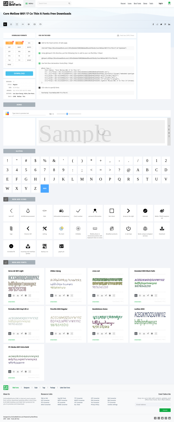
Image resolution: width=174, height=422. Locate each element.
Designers (27, 387)
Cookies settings (112, 404)
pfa (19, 51)
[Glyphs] (23, 24)
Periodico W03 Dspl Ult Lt (18, 309)
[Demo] (17, 24)
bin (29, 51)
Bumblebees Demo (100, 309)
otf (9, 51)
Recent (123, 3)
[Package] (29, 24)
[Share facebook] (153, 24)
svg (29, 43)
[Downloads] (17, 295)
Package (52, 387)
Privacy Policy (95, 404)
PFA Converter (95, 400)
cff (29, 56)
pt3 (9, 56)
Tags (44, 387)
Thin (24, 96)
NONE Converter (62, 404)
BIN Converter (112, 400)
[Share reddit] (157, 24)
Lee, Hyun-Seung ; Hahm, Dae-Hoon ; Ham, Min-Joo (28, 93)
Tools (151, 3)
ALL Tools (77, 404)
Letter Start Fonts (65, 387)
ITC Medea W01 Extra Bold (18, 347)
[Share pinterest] (165, 24)
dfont (29, 60)
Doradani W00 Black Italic (144, 271)
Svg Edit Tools (62, 398)
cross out (96, 271)
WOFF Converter (62, 400)
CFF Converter (78, 402)
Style (36, 387)
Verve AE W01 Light (16, 271)
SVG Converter (112, 398)
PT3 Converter (45, 402)
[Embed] (25, 295)
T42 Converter (95, 402)
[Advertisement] (154, 66)
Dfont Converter (46, 404)
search (69, 3)
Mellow (19, 96)
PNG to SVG (44, 398)
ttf (9, 43)
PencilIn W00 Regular (58, 309)
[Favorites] (11, 24)
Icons (130, 3)
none (9, 64)
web (19, 43)
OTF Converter (95, 398)
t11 (19, 60)
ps (19, 56)
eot (9, 47)
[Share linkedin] (169, 24)
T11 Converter (112, 402)
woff (19, 47)
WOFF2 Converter (79, 400)
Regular (15, 84)
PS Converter (61, 402)
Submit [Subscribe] (165, 410)
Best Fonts (137, 3)
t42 (9, 60)
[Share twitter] (161, 24)
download (19, 73)
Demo (145, 3)
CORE (14, 96)
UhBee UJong (55, 271)
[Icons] (34, 24)
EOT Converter (45, 400)
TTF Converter (78, 398)
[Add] (5, 24)
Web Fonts (16, 387)
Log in (161, 3)
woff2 (29, 47)
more (44, 188)
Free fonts (13, 3)
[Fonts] (40, 24)
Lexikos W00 (139, 309)
